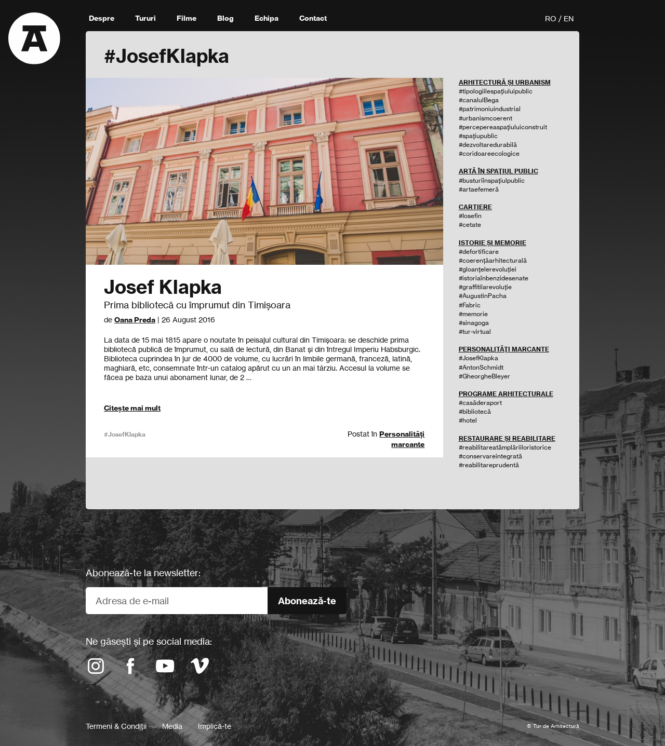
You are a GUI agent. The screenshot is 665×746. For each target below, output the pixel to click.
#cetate (470, 224)
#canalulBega (479, 100)
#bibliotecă (475, 411)
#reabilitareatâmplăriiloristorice (505, 447)
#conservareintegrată (490, 456)
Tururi (145, 18)
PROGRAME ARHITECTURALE (506, 394)
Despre (101, 18)
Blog (225, 18)
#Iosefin (470, 216)
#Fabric (470, 305)
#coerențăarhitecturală (493, 260)
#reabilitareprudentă (489, 465)
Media (172, 726)
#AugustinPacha (483, 296)
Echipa (266, 18)
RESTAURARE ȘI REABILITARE (507, 438)
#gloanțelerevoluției (487, 269)
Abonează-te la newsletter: (143, 572)
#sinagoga (474, 323)
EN (569, 18)
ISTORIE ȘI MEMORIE (492, 243)
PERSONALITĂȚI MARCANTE (504, 349)
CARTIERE (475, 207)
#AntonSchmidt (481, 367)
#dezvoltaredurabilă (488, 144)
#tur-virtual (475, 331)
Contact (313, 18)
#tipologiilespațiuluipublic (496, 91)
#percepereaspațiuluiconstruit (503, 127)
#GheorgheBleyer (484, 376)
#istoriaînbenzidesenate (493, 278)
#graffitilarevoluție (485, 287)
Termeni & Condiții (116, 726)
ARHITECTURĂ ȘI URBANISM (505, 82)
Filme (186, 18)
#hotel (468, 420)
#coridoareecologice (489, 153)
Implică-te (214, 726)
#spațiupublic (478, 136)
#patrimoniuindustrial (490, 109)
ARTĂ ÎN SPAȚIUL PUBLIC (498, 171)
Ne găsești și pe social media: (149, 641)
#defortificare (479, 251)
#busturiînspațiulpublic (492, 180)
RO (550, 18)
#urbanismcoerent (485, 118)
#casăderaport (480, 402)
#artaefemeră (479, 189)
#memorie (473, 314)
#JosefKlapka (124, 434)
